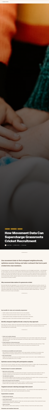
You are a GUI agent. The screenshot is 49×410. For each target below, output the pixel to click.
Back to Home (5, 1)
